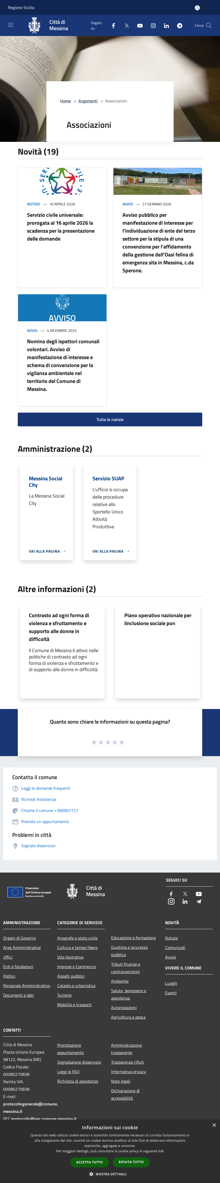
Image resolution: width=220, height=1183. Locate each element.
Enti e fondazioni (18, 966)
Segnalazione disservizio (79, 1062)
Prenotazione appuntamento (70, 1049)
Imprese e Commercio (76, 966)
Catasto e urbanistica (76, 985)
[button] (110, 1174)
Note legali (120, 1081)
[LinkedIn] (164, 25)
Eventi (171, 993)
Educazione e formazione (133, 937)
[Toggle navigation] (10, 25)
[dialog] (110, 1151)
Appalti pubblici (71, 976)
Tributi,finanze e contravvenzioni (125, 968)
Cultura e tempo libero (77, 947)
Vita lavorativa (70, 957)
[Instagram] (151, 25)
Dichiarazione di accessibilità (125, 1094)
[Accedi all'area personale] (197, 8)
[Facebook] (111, 25)
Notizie (33, 204)
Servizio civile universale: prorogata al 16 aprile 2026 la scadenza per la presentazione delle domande (61, 227)
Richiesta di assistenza (77, 1081)
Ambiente (120, 981)
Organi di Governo (19, 938)
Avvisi (127, 204)
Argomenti (88, 101)
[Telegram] (177, 25)
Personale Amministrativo (26, 985)
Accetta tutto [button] (89, 1162)
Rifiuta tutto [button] (131, 1162)
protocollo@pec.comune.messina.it (44, 1119)
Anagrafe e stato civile (77, 938)
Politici (9, 976)
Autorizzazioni (124, 1007)
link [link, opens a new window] (161, 1151)
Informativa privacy (128, 1071)
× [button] (214, 1125)
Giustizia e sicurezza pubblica (129, 951)
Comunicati (175, 947)
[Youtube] (138, 25)
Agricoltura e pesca (128, 1017)
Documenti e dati (18, 995)
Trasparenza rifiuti (127, 1062)
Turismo (64, 995)
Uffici (7, 957)
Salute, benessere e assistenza (128, 994)
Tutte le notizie (110, 419)
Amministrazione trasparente (126, 1049)
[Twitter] (124, 25)
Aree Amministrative (22, 947)
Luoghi (171, 983)
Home (65, 101)
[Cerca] (209, 25)
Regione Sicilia (21, 7)
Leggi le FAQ (68, 1071)
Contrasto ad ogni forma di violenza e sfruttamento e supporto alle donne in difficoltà (59, 627)
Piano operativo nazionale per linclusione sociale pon (157, 619)
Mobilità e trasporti (74, 1004)
